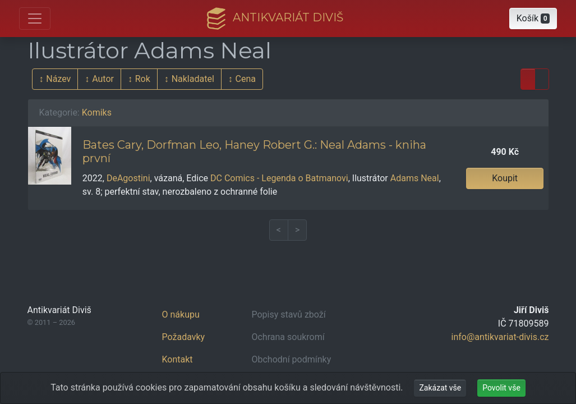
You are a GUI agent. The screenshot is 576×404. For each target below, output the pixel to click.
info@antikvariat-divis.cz (500, 337)
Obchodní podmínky (291, 359)
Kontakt (177, 359)
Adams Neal (414, 178)
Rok (142, 79)
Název (58, 79)
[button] (533, 18)
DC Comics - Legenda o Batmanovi (279, 178)
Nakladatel (193, 79)
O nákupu (181, 314)
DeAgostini (128, 178)
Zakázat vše (440, 387)
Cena (246, 79)
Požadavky (183, 337)
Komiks (97, 112)
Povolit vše (501, 387)
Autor (103, 79)
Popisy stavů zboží (288, 314)
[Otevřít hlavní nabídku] (34, 18)
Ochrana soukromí (287, 337)
